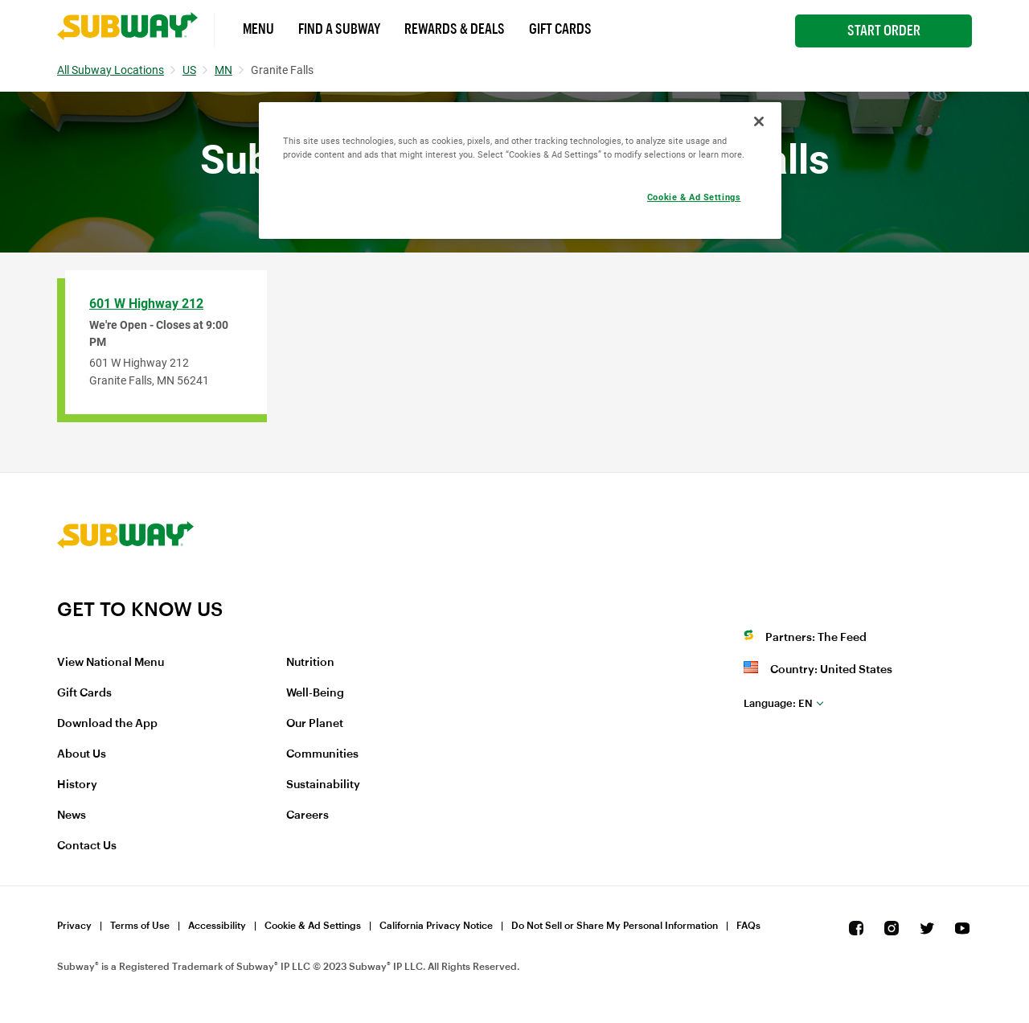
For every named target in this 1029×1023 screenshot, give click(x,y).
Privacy (74, 926)
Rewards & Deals (454, 29)
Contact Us (87, 846)
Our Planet (314, 723)
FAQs (748, 926)
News (71, 815)
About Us (81, 754)
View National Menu (110, 662)
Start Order (883, 30)
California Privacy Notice (436, 926)
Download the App (107, 723)
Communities (322, 754)
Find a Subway (339, 29)
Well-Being (315, 693)
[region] (520, 170)
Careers (307, 815)
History (77, 785)
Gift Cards (560, 29)
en (778, 703)
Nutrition (310, 662)
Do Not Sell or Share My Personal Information (614, 926)
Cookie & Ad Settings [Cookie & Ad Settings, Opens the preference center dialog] (693, 197)
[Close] (759, 121)
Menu (258, 29)
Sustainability (323, 785)
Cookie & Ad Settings (312, 926)
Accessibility (217, 926)
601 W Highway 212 (146, 303)
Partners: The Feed (816, 637)
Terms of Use (140, 926)
